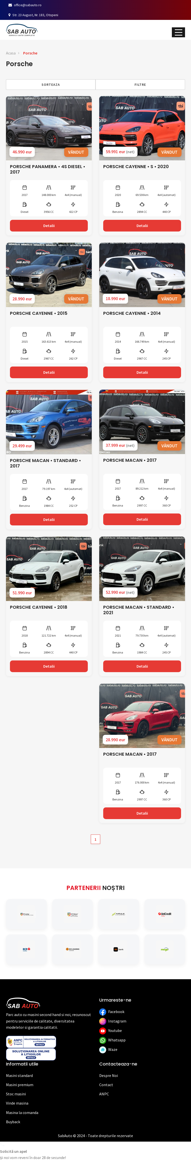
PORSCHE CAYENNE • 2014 (132, 313)
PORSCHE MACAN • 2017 (130, 460)
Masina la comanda (22, 1112)
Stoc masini (16, 1093)
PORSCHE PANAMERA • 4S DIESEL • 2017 (47, 169)
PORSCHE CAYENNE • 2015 (38, 313)
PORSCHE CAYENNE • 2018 (38, 607)
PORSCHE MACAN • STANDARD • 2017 (45, 463)
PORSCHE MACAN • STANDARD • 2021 (138, 610)
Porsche (30, 52)
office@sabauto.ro (25, 5)
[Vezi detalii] (49, 128)
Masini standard (19, 1075)
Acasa (11, 52)
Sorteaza (51, 84)
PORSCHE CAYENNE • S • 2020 (136, 166)
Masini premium (19, 1084)
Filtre (140, 84)
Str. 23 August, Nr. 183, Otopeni (33, 15)
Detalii (49, 225)
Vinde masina (17, 1103)
